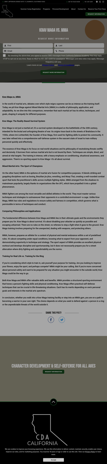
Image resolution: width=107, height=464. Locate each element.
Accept (53, 460)
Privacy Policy (90, 452)
